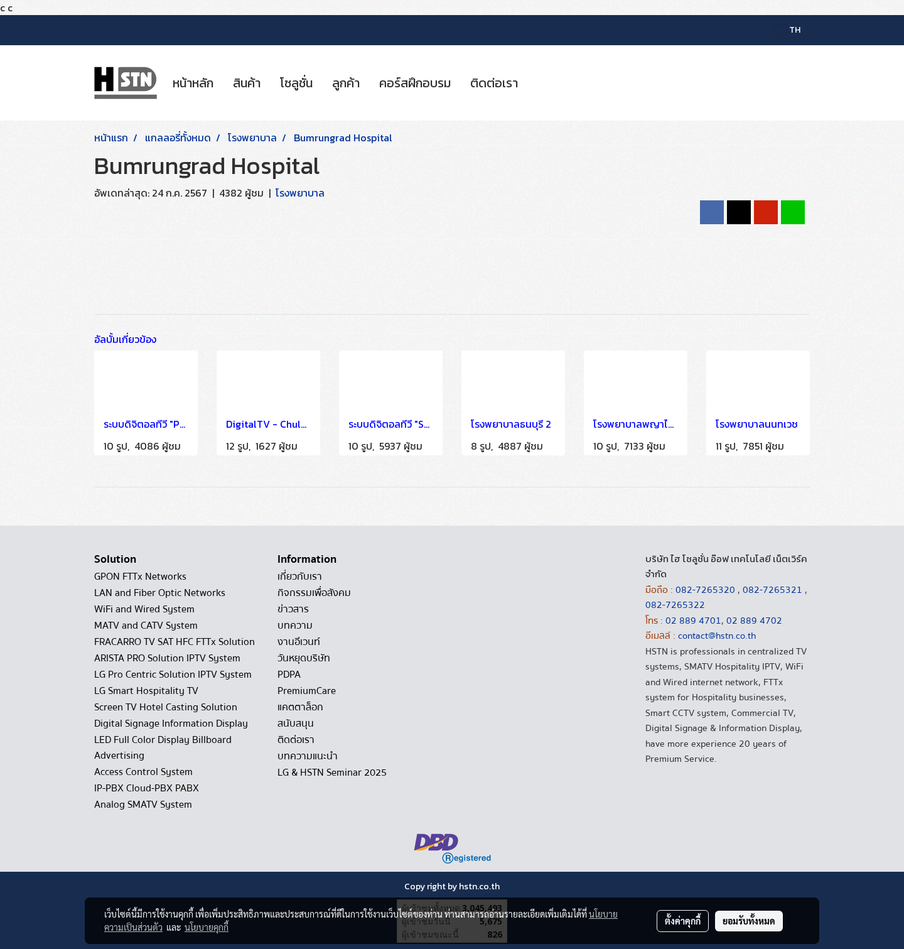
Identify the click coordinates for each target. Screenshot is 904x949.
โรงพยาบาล (300, 192)
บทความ (295, 625)
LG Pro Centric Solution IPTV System (173, 674)
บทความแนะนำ (307, 756)
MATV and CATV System (146, 625)
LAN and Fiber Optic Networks (159, 593)
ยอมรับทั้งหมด (749, 920)
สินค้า (247, 82)
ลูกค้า (346, 82)
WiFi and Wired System (144, 609)
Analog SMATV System (143, 804)
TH (787, 29)
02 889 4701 (693, 620)
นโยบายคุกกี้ (207, 927)
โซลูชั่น (296, 82)
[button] (539, 83)
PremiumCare (306, 691)
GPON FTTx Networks (140, 576)
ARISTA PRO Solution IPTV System (167, 658)
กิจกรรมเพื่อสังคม (314, 593)
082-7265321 (772, 589)
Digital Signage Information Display (171, 723)
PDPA (289, 674)
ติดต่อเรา (494, 82)
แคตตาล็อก (300, 707)
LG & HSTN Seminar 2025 (332, 772)
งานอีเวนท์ (298, 642)
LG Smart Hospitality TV (146, 691)
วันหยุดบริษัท (303, 658)
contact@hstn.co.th (717, 635)
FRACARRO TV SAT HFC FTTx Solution (174, 642)
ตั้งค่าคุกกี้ (683, 920)
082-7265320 (706, 589)
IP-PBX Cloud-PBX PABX (146, 788)
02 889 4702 (754, 620)
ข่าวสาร (293, 609)
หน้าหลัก (193, 82)
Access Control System (143, 772)
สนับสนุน (295, 723)
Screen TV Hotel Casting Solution (165, 707)
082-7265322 (675, 604)
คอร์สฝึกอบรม (415, 82)
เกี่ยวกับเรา (299, 576)
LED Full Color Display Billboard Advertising (163, 748)
